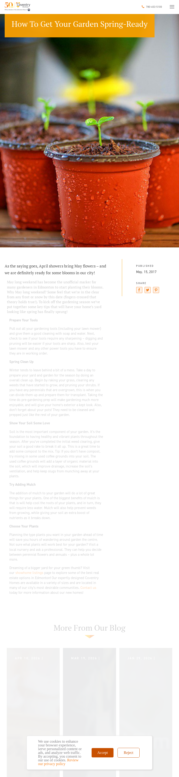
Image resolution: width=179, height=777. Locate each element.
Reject (128, 753)
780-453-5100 (154, 7)
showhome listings (29, 572)
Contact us (88, 587)
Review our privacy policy (58, 762)
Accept (102, 753)
